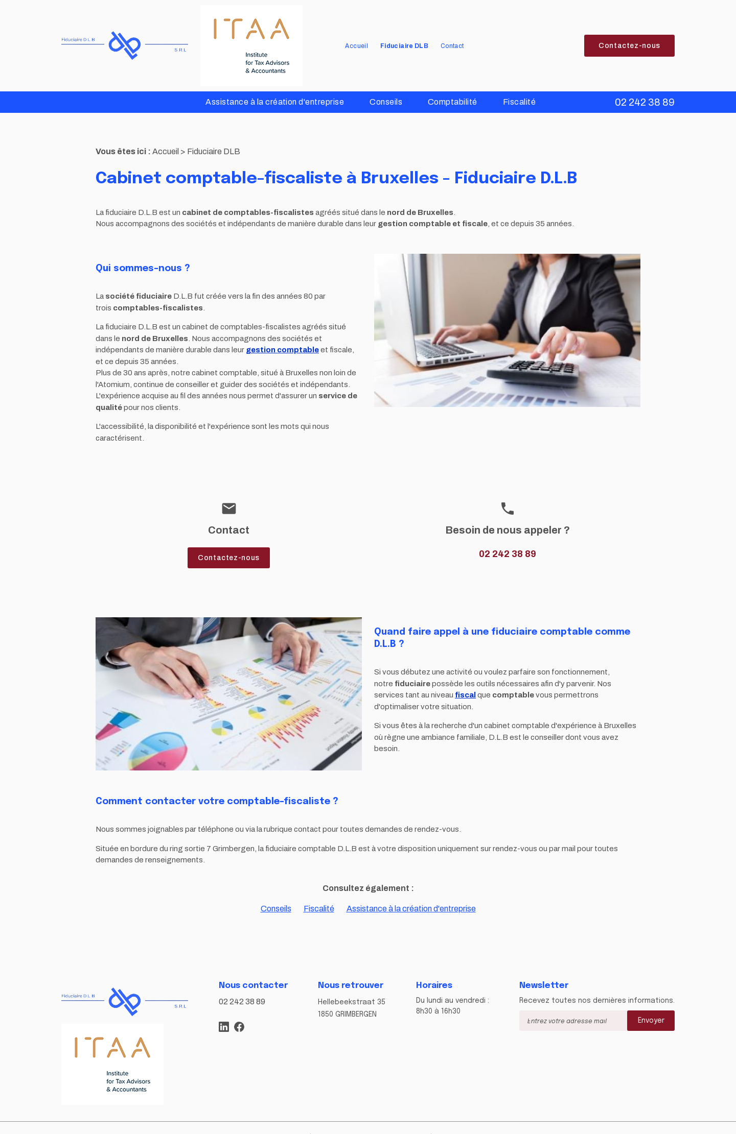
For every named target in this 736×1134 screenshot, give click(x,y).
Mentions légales (302, 1120)
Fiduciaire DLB (404, 46)
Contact (452, 46)
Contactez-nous (629, 46)
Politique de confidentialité (388, 1120)
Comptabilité (452, 102)
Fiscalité (519, 102)
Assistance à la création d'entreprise (274, 102)
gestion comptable (282, 333)
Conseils (386, 102)
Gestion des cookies (479, 1120)
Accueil (356, 46)
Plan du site (242, 1120)
